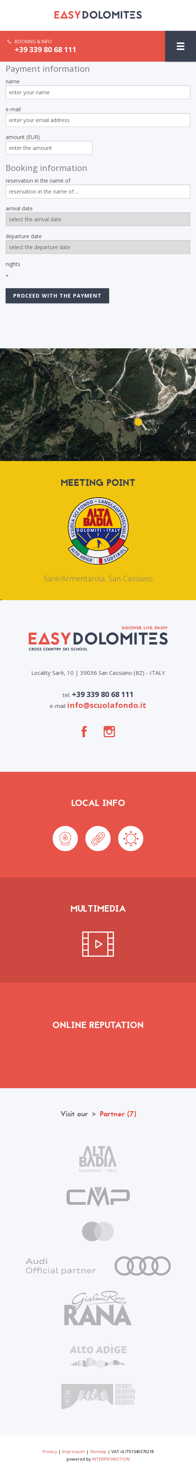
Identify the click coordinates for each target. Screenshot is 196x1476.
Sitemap (98, 1451)
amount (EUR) (23, 137)
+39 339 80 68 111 (45, 49)
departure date (24, 236)
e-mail (13, 109)
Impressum (73, 1451)
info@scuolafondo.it (106, 705)
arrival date (19, 208)
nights (13, 264)
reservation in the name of (38, 180)
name (13, 81)
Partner (118, 1114)
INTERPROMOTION (111, 1459)
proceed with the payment (57, 295)
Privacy (50, 1451)
